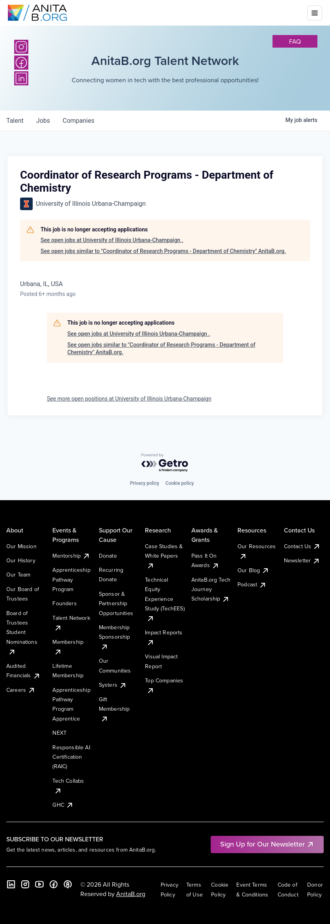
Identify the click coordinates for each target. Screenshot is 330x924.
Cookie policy (179, 483)
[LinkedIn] (11, 884)
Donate (108, 556)
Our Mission (21, 546)
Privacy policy (144, 483)
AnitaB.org (130, 893)
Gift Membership (114, 709)
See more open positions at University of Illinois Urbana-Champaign (129, 398)
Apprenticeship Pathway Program (71, 579)
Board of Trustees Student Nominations (21, 632)
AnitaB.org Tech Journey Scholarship (210, 589)
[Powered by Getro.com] (165, 463)
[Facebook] (53, 884)
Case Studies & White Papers (164, 555)
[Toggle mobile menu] (314, 13)
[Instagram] (21, 47)
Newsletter (302, 560)
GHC (62, 805)
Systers (113, 685)
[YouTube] (39, 884)
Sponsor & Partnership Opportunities (116, 603)
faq (295, 41)
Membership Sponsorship (114, 636)
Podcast (252, 584)
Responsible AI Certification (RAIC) (71, 757)
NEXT (59, 733)
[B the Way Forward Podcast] (67, 884)
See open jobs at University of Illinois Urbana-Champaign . (112, 240)
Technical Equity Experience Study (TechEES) (164, 599)
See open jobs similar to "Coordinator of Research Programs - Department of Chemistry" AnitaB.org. (163, 251)
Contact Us (302, 546)
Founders (64, 603)
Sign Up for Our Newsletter (267, 844)
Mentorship (71, 556)
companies (79, 120)
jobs (43, 120)
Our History (20, 560)
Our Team (18, 574)
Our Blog (253, 570)
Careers (20, 690)
